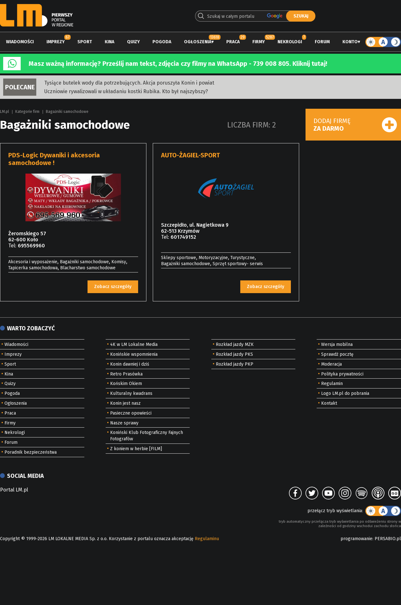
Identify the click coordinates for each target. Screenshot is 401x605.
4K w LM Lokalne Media (134, 344)
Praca (233, 42)
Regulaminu (207, 538)
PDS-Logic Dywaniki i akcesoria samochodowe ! (54, 159)
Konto (350, 42)
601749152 (183, 237)
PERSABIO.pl (388, 538)
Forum (322, 42)
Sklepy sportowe (178, 257)
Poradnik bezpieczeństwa (30, 452)
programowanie (356, 538)
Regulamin (332, 383)
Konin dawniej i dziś (129, 364)
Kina (109, 42)
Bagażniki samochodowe (67, 111)
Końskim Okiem (126, 383)
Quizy (133, 42)
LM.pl (4, 111)
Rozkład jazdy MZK (235, 344)
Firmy (258, 42)
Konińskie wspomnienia (134, 354)
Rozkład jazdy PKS (234, 354)
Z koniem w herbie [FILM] (136, 448)
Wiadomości (20, 42)
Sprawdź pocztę (337, 354)
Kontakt (329, 403)
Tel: (12, 246)
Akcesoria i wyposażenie (32, 262)
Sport (84, 42)
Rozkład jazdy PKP (234, 364)
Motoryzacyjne (213, 257)
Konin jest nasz (125, 403)
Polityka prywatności (342, 374)
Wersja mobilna (337, 344)
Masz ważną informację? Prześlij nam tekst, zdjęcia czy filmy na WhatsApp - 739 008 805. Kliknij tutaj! (178, 63)
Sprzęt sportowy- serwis (238, 263)
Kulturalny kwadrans (131, 393)
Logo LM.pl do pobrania (345, 393)
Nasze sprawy (124, 423)
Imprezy (55, 42)
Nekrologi (290, 42)
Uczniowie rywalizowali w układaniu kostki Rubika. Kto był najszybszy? (126, 91)
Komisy (118, 262)
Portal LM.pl (14, 490)
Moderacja (331, 364)
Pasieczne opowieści (130, 413)
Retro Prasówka (126, 374)
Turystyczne (242, 257)
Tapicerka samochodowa (33, 268)
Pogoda (161, 42)
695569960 (31, 246)
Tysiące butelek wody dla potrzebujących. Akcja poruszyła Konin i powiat (129, 83)
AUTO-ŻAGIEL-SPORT (190, 155)
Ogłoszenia (197, 42)
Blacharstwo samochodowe (88, 268)
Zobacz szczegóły (112, 286)
